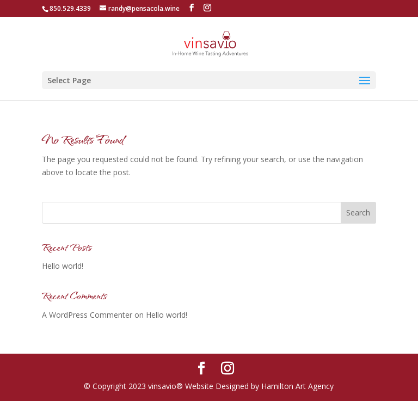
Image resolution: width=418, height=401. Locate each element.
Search (358, 212)
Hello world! (62, 266)
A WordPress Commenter (87, 315)
